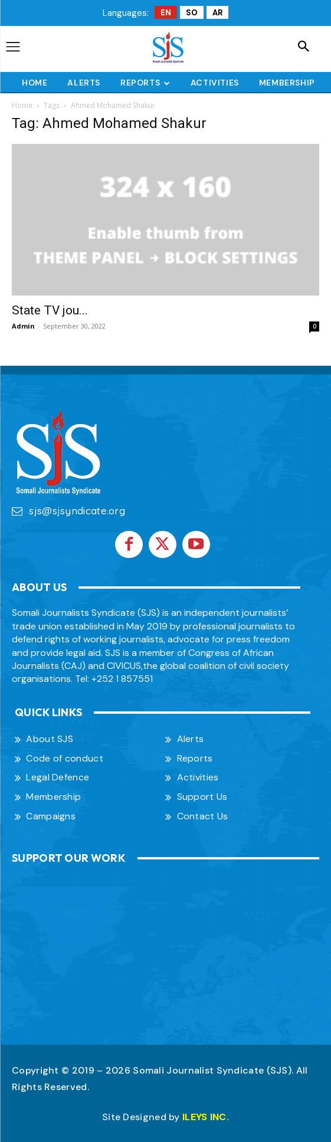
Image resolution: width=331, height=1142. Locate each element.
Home (22, 105)
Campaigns (51, 816)
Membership (53, 796)
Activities (198, 777)
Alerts (190, 739)
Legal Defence (57, 777)
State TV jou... (50, 310)
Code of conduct (64, 758)
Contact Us (202, 816)
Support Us (202, 796)
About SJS (49, 739)
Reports (195, 758)
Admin (23, 325)
